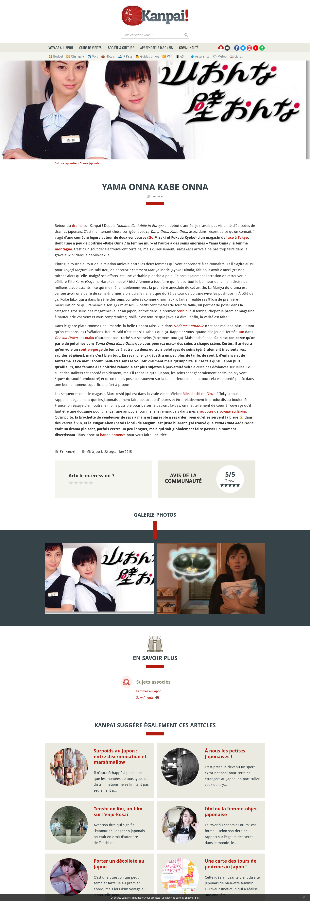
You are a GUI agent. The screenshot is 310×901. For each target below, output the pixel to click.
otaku (89, 337)
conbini (183, 311)
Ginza (210, 393)
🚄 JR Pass (125, 56)
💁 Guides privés (147, 56)
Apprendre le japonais (156, 47)
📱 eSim (181, 56)
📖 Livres (236, 56)
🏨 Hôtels (108, 56)
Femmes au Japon (148, 691)
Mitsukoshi (191, 393)
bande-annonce (113, 434)
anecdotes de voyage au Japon (221, 411)
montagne (63, 249)
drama (77, 225)
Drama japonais (89, 163)
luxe (230, 237)
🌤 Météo (220, 56)
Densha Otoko (66, 337)
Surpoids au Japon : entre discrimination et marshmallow (120, 756)
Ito (150, 237)
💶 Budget (55, 56)
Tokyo (243, 237)
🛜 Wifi (167, 56)
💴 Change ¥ (75, 56)
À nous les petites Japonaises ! (225, 753)
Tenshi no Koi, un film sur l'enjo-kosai (118, 811)
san (241, 331)
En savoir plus (192, 897)
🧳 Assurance (200, 56)
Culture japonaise (66, 163)
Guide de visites (90, 47)
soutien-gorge (91, 349)
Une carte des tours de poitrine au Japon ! (230, 864)
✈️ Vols (92, 56)
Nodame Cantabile (189, 325)
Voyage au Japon (60, 47)
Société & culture (121, 47)
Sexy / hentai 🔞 (147, 697)
